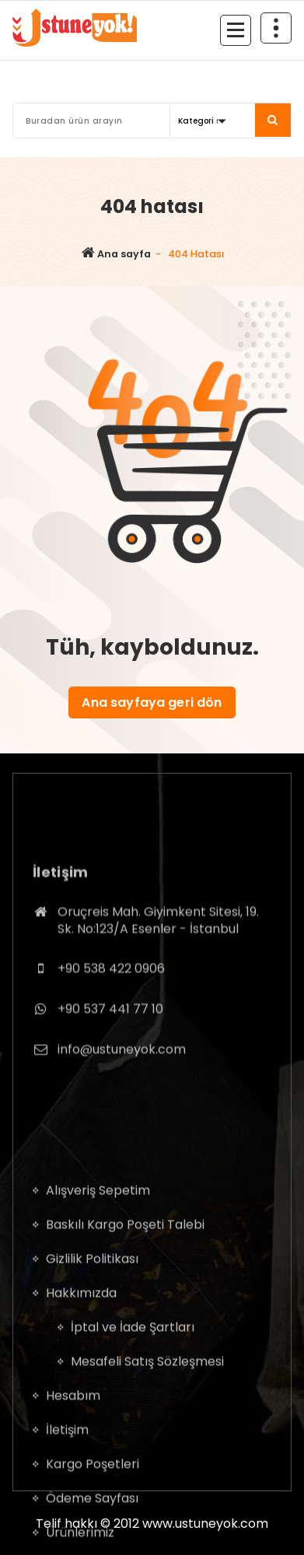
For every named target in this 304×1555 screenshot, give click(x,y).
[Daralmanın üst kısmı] (276, 28)
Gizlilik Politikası (92, 1380)
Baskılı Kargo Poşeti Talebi (125, 1345)
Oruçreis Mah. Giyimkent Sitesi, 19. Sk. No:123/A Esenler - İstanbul (158, 987)
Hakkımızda (81, 1414)
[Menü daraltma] (235, 30)
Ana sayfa (116, 253)
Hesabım (73, 1516)
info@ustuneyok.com (122, 1115)
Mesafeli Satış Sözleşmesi (147, 1482)
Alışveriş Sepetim (98, 1311)
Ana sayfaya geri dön (151, 702)
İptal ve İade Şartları (132, 1448)
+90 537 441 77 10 (110, 1075)
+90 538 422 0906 (111, 1035)
